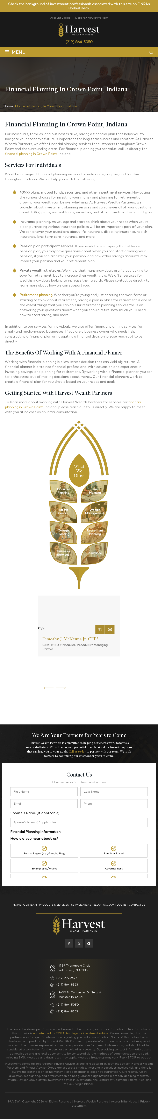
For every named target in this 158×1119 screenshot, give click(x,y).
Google (89, 943)
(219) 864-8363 (67, 984)
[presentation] (49, 687)
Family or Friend (114, 854)
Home (17, 905)
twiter (79, 943)
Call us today (77, 751)
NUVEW (14, 1101)
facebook (69, 943)
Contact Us (137, 905)
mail (110, 688)
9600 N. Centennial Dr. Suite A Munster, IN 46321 (79, 994)
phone (100, 688)
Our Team (30, 905)
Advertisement (114, 870)
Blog (97, 905)
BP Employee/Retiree (44, 870)
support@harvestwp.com (91, 17)
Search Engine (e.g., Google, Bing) (44, 854)
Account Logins (59, 17)
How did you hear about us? (34, 838)
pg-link (63, 491)
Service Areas (81, 905)
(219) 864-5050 (79, 42)
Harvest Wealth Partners (91, 1101)
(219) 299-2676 (66, 977)
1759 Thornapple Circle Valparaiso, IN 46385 (74, 968)
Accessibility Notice (124, 1101)
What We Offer (79, 470)
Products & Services (54, 905)
